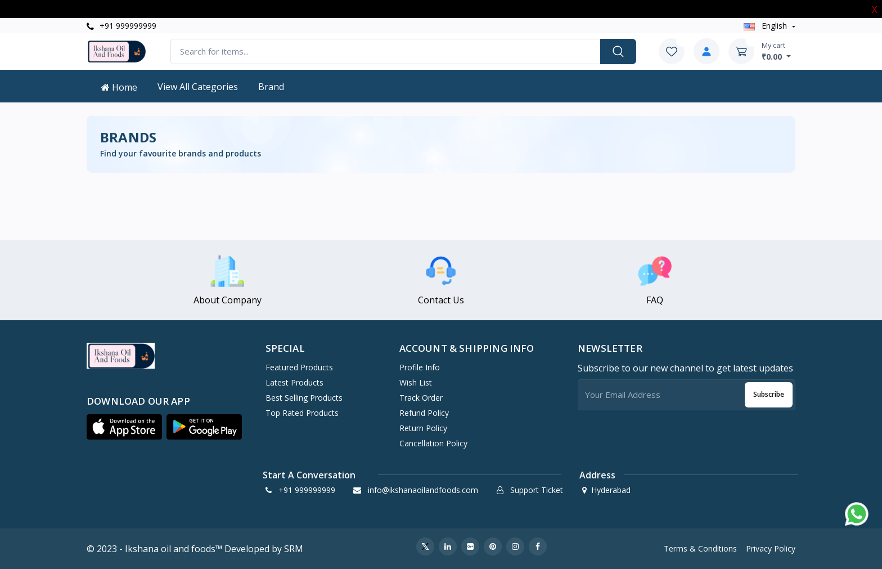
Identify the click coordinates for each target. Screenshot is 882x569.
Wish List (415, 382)
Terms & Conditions (700, 548)
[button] (124, 427)
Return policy (423, 428)
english (766, 25)
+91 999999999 (121, 25)
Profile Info (419, 367)
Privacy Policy (770, 548)
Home (119, 87)
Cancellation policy (433, 443)
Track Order (421, 397)
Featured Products (299, 367)
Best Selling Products (304, 397)
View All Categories (198, 86)
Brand (271, 86)
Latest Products (294, 382)
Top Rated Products (302, 412)
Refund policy (424, 412)
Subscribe (768, 394)
